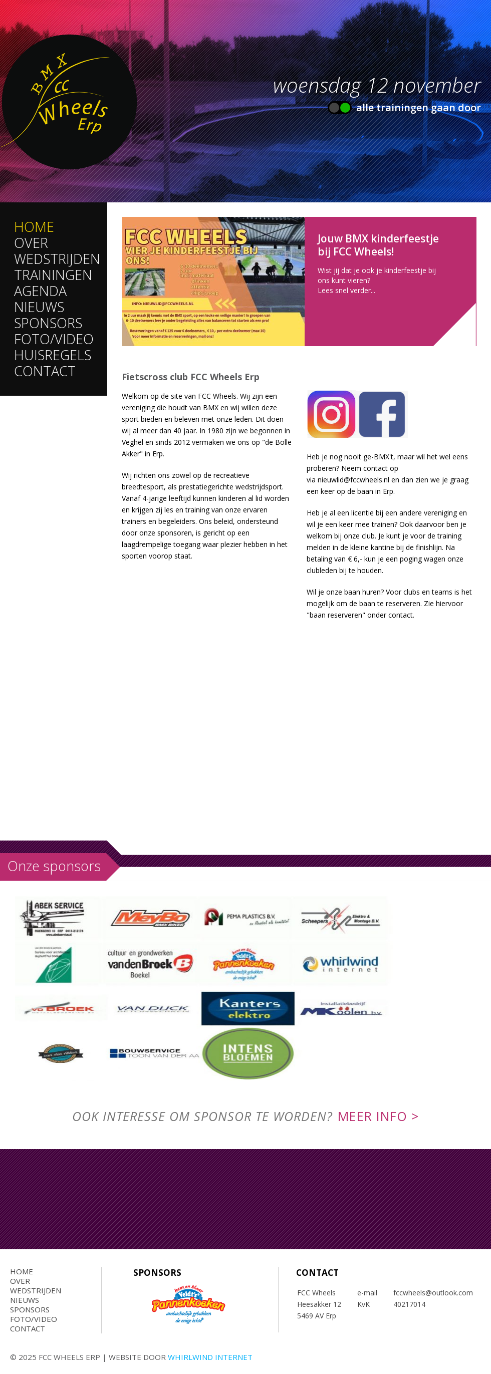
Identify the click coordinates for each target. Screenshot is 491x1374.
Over (31, 242)
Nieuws (39, 307)
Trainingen (53, 274)
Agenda (40, 291)
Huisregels (52, 355)
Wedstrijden (57, 258)
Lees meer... (299, 281)
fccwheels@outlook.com (434, 1292)
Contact (45, 371)
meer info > (378, 1116)
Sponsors (48, 323)
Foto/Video (54, 339)
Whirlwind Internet (210, 1357)
